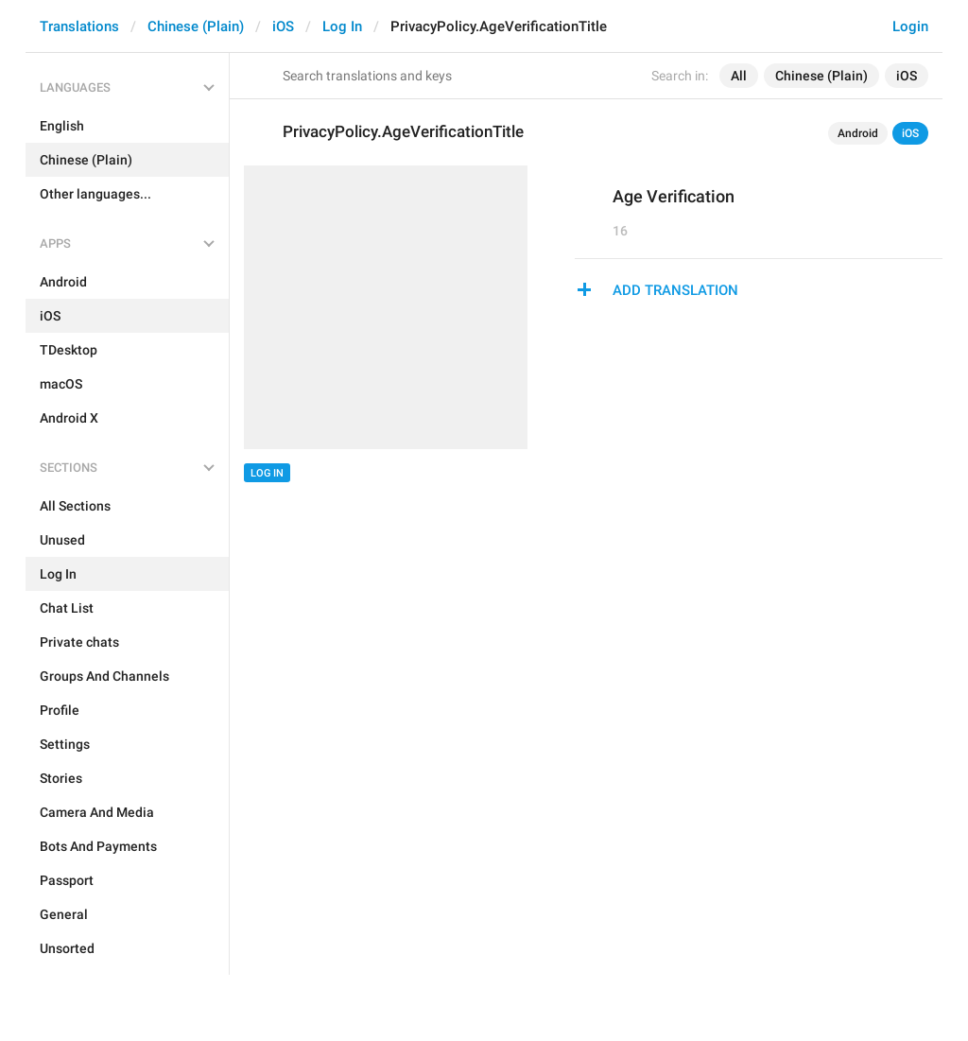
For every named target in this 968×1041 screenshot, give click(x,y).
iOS (283, 26)
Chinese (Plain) (195, 26)
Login (910, 26)
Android (858, 133)
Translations (79, 26)
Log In (342, 26)
